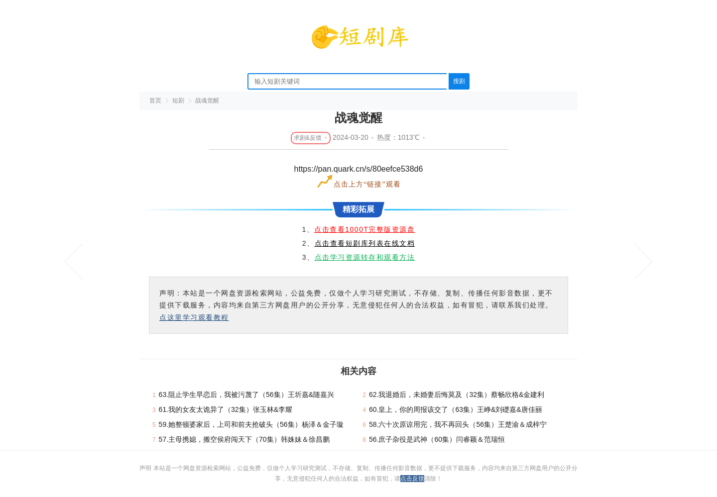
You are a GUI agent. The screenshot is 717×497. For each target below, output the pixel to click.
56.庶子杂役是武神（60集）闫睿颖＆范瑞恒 (437, 439)
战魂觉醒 (207, 100)
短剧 (178, 100)
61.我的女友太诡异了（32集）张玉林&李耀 (225, 409)
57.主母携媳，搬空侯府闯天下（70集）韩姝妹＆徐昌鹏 (244, 439)
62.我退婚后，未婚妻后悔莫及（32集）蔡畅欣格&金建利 (456, 394)
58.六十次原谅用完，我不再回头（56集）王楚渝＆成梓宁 (458, 424)
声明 (146, 468)
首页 (155, 100)
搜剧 (459, 81)
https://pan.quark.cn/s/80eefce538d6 (358, 169)
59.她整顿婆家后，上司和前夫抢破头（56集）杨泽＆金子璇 (251, 424)
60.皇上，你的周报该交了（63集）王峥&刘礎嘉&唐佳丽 (455, 409)
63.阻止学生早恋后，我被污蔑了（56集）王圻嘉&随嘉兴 (246, 394)
